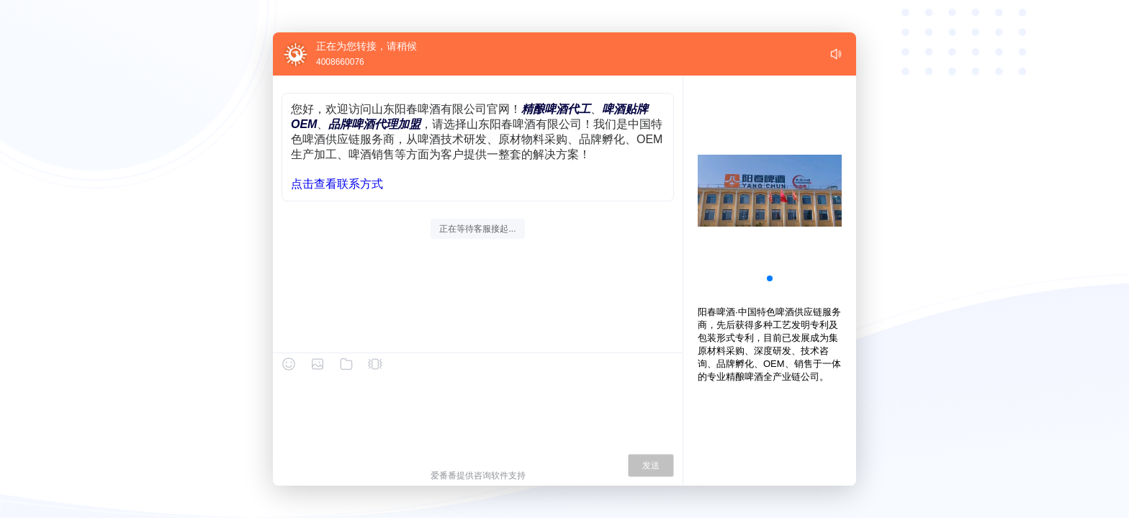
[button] (770, 278)
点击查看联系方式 (337, 184)
